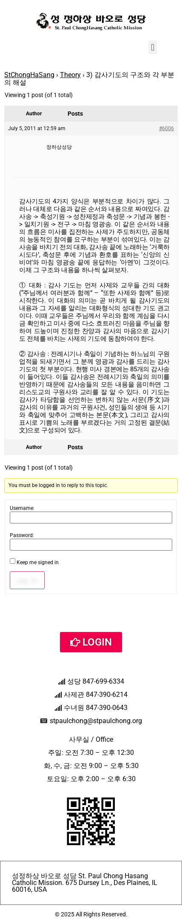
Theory (70, 75)
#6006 (166, 128)
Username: (22, 508)
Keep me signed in (38, 562)
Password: (22, 535)
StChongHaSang (29, 75)
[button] (152, 47)
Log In (27, 580)
